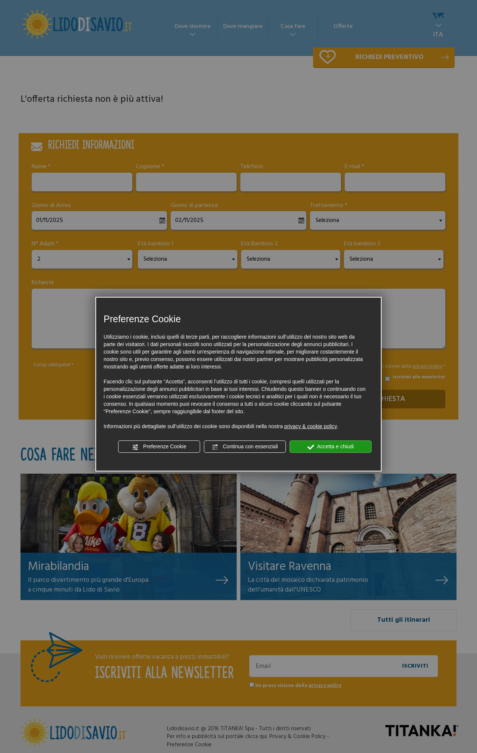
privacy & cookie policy (310, 426)
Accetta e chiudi (330, 446)
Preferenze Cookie (159, 446)
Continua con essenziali (245, 446)
